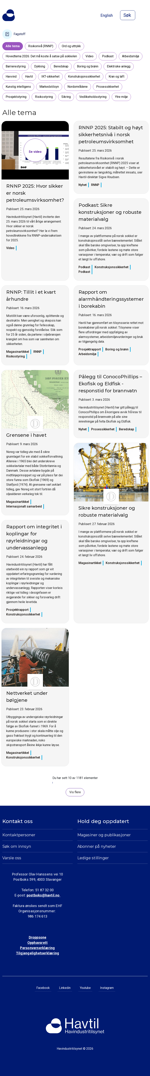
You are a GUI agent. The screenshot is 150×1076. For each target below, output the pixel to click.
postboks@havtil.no (43, 895)
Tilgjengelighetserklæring (37, 953)
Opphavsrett (37, 943)
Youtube (85, 988)
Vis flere (75, 792)
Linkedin (65, 988)
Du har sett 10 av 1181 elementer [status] (75, 778)
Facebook (43, 988)
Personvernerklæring (37, 948)
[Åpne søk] (127, 15)
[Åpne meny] (145, 15)
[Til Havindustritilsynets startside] (8, 15)
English (106, 15)
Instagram (107, 988)
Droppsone (37, 937)
